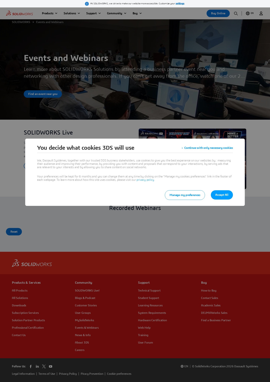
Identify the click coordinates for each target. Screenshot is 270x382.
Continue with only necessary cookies (208, 147)
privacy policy (145, 179)
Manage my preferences (184, 195)
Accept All (221, 194)
